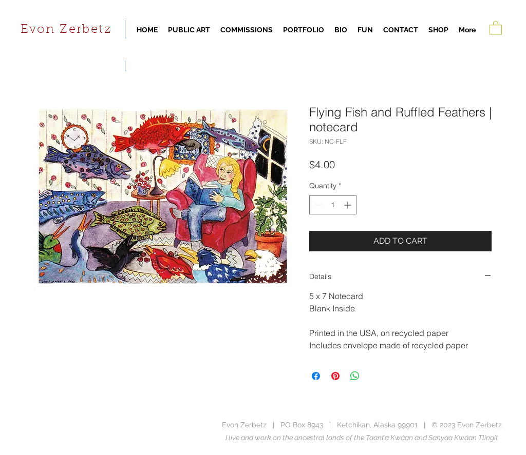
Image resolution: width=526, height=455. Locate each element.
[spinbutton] (333, 205)
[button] (496, 27)
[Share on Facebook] (316, 376)
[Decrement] (317, 205)
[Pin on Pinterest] (335, 376)
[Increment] (348, 205)
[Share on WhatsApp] (355, 376)
